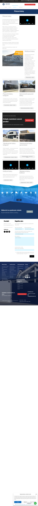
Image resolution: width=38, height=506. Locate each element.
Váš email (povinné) (29, 228)
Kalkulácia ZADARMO (29, 4)
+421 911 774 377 (25, 0)
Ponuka (14, 7)
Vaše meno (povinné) (19, 228)
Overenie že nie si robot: (24, 248)
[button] (36, 494)
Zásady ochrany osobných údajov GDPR (24, 301)
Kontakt (21, 7)
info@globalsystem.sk (32, 0)
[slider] (22, 23)
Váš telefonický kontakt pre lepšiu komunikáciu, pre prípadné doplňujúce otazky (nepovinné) (24, 233)
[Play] (20, 23)
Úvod (6, 7)
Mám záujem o (24, 241)
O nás (10, 7)
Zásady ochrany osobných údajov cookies (20, 504)
